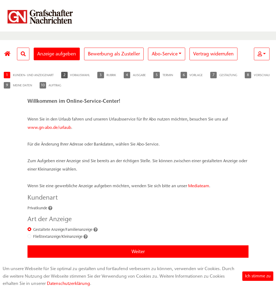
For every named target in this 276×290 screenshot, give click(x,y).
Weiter (138, 251)
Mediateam (198, 185)
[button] (262, 54)
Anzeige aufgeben (56, 54)
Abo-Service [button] (165, 54)
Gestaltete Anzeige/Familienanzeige (62, 229)
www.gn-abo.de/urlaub (49, 127)
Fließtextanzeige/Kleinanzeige (57, 236)
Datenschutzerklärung (68, 283)
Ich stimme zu (258, 276)
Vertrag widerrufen (213, 54)
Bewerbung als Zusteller (114, 54)
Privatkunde (37, 208)
